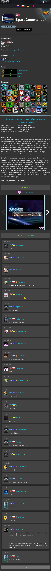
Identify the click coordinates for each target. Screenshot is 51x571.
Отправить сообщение (25, 122)
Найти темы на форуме (14, 119)
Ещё (25, 567)
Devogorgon (20, 245)
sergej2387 (19, 491)
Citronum (19, 454)
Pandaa (18, 257)
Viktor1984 (19, 479)
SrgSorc (18, 319)
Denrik (18, 529)
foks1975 (19, 503)
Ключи (13, 55)
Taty (16, 405)
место (29, 192)
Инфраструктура (22, 70)
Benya (18, 294)
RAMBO (20, 331)
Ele (16, 417)
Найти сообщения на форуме (35, 119)
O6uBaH (21, 356)
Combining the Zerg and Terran (18, 50)
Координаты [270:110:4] (12, 61)
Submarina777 (23, 430)
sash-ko (21, 393)
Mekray (18, 442)
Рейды (19, 73)
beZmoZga (19, 343)
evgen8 (18, 307)
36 (5, 44)
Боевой (19, 76)
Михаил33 (21, 282)
